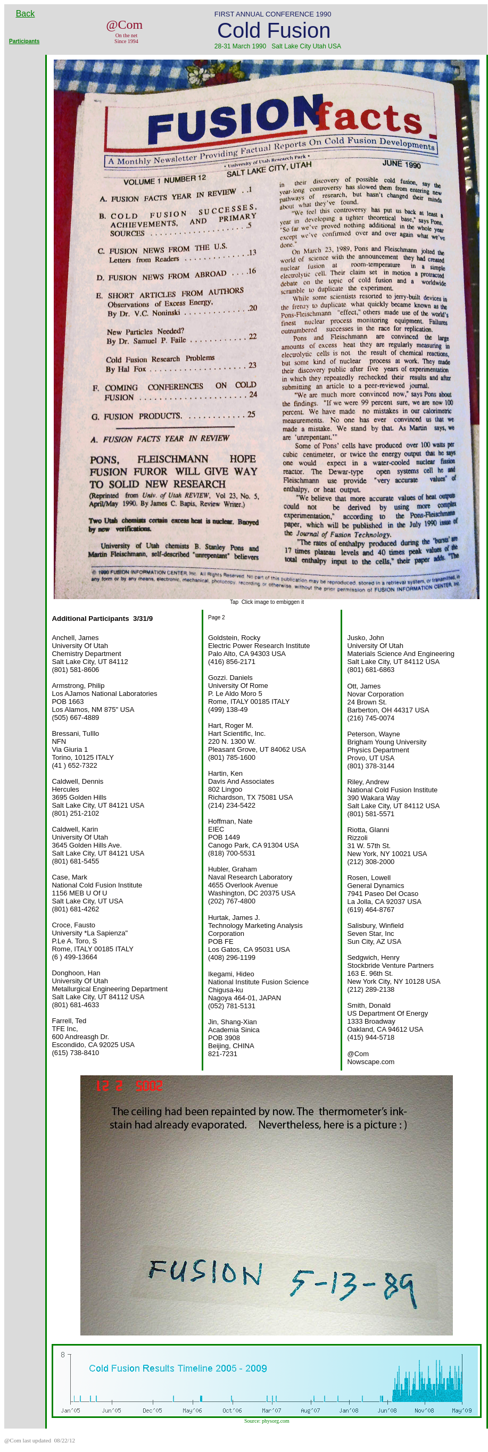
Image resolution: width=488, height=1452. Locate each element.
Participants (24, 41)
